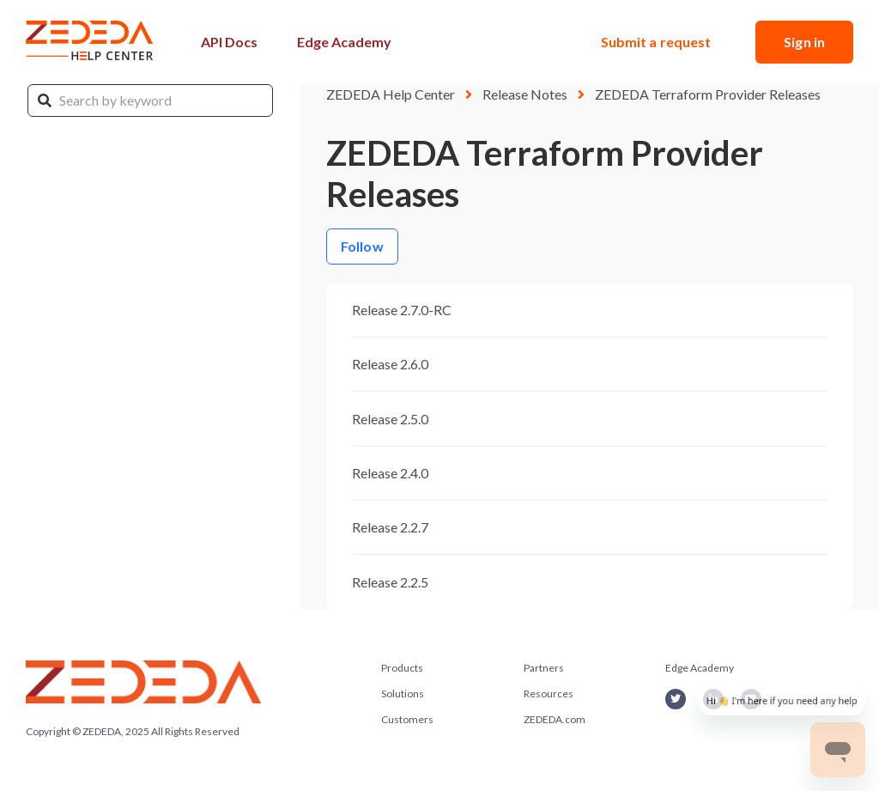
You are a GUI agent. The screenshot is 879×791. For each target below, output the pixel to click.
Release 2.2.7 (390, 527)
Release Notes (524, 94)
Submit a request (656, 41)
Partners (544, 667)
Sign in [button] (804, 41)
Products (402, 667)
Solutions (402, 693)
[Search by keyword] (150, 100)
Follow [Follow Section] (362, 246)
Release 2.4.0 (390, 473)
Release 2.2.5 (390, 582)
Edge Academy (344, 41)
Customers (407, 719)
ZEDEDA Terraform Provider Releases (708, 94)
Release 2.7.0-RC (402, 309)
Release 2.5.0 (390, 419)
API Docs (229, 41)
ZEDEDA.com (554, 719)
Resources (548, 693)
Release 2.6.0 (390, 364)
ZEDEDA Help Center (390, 94)
